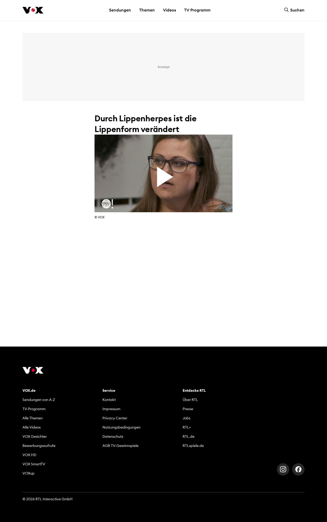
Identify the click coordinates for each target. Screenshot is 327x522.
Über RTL (190, 399)
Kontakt (109, 399)
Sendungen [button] (120, 10)
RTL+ (187, 427)
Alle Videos (31, 427)
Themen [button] (147, 10)
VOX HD (29, 455)
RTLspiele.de (193, 445)
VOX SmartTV (33, 464)
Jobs (186, 418)
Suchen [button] (294, 10)
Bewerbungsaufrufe (38, 445)
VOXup (28, 473)
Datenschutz (112, 436)
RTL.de (188, 436)
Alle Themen (32, 418)
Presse (188, 409)
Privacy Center (114, 418)
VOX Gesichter (34, 436)
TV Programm (197, 10)
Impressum (111, 409)
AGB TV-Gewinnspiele (120, 445)
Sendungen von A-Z (38, 399)
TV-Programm (33, 409)
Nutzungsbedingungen (121, 427)
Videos (169, 10)
